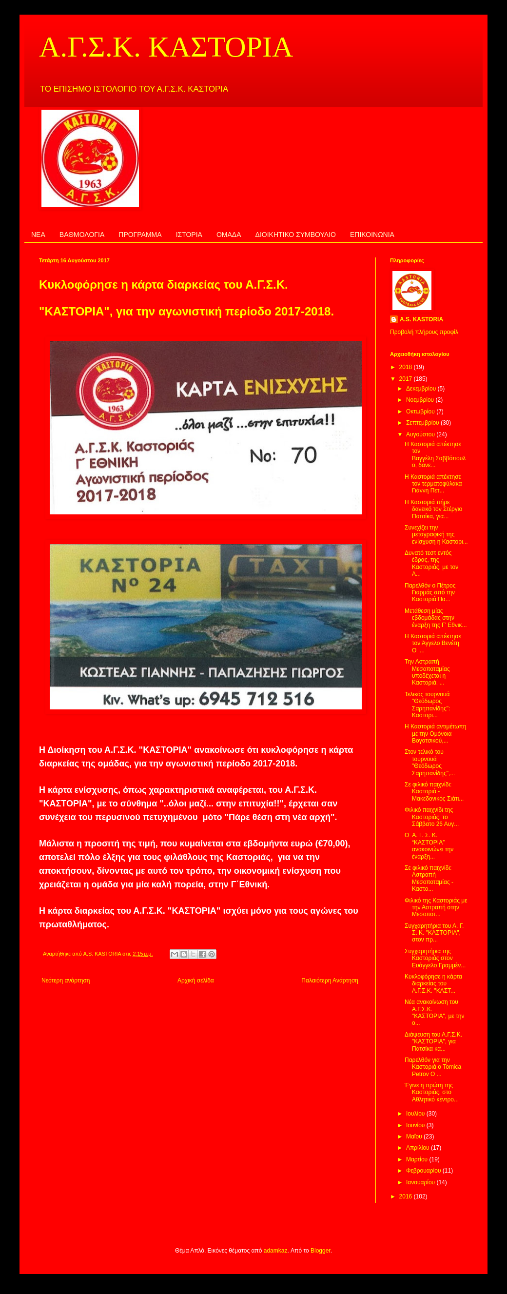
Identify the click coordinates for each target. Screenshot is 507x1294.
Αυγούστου (421, 434)
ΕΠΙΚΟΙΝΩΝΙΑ (372, 234)
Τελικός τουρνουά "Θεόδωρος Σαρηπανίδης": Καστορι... (427, 705)
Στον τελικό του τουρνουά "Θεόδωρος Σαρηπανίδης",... (430, 762)
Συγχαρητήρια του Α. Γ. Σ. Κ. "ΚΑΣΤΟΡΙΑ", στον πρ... (434, 932)
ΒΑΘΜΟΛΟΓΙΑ (81, 234)
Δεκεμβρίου (422, 388)
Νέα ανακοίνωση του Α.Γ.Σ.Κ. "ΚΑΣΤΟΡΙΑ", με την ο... (434, 1012)
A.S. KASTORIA (421, 319)
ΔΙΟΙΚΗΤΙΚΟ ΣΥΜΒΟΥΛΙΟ (295, 234)
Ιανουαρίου (421, 1182)
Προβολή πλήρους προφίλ (424, 332)
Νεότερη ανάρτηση (65, 980)
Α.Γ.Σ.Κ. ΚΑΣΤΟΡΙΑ (166, 47)
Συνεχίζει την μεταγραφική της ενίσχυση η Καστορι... (436, 534)
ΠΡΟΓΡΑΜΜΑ (139, 234)
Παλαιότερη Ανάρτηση (329, 980)
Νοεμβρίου (421, 399)
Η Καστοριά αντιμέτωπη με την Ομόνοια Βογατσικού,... (436, 733)
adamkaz (276, 1250)
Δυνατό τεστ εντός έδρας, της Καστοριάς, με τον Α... (431, 563)
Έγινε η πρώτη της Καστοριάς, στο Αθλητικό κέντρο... (432, 1092)
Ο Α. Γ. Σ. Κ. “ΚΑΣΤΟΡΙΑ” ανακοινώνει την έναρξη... (429, 846)
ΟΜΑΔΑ (228, 234)
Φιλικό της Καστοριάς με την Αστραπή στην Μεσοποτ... (436, 907)
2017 (406, 378)
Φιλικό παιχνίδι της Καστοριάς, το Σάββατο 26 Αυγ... (432, 816)
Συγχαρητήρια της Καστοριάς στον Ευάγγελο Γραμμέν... (435, 958)
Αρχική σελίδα (195, 980)
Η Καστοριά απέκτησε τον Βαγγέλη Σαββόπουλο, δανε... (435, 455)
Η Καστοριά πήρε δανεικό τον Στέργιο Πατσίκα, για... (433, 509)
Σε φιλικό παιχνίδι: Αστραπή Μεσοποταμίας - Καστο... (429, 878)
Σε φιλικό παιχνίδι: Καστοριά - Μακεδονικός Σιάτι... (434, 791)
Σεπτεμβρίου (423, 422)
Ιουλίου (416, 1113)
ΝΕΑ (38, 234)
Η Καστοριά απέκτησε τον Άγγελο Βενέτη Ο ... (433, 643)
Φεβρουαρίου (424, 1170)
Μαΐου (415, 1136)
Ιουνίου (416, 1125)
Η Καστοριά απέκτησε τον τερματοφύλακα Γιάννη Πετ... (433, 483)
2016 (406, 1196)
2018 (406, 367)
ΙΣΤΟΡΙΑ (189, 234)
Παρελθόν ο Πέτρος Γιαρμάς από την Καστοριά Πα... (430, 592)
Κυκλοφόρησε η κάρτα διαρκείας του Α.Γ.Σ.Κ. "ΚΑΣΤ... (433, 983)
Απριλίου (418, 1147)
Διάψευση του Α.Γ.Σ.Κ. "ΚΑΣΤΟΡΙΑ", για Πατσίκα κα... (433, 1041)
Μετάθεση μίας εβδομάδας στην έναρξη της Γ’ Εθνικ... (436, 618)
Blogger (321, 1250)
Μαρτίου (417, 1159)
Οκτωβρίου (421, 411)
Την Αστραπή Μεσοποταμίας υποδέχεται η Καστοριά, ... (427, 672)
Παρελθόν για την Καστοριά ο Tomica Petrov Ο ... (433, 1067)
